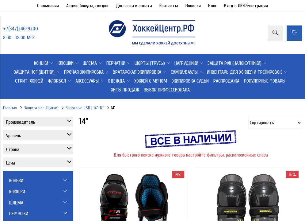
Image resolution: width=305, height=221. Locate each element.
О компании (48, 6)
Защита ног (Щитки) (41, 107)
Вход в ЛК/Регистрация (246, 6)
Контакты (168, 6)
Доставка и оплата (134, 6)
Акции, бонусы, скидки (87, 6)
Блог (212, 6)
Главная (10, 107)
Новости (193, 6)
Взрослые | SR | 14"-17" (85, 107)
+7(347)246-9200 (20, 28)
